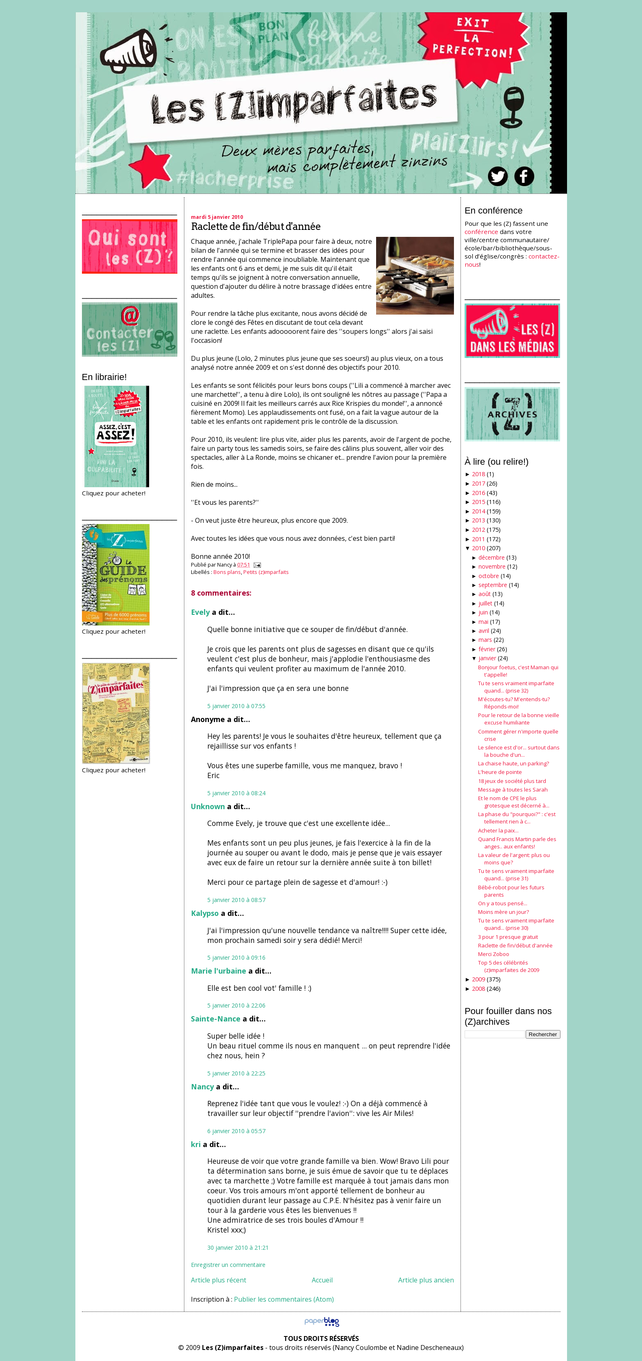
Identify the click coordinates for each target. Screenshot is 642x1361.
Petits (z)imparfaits (266, 572)
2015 (478, 502)
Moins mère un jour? (503, 912)
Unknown (208, 806)
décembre (492, 557)
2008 (478, 988)
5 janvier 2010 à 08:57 (236, 900)
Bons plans (227, 572)
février (487, 649)
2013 (478, 520)
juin (483, 612)
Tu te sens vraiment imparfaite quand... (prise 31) (516, 874)
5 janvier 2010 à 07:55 (236, 706)
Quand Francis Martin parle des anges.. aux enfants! (517, 842)
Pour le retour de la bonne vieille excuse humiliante (518, 718)
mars (485, 639)
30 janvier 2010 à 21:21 (238, 1247)
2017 (478, 483)
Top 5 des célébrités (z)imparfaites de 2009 (508, 966)
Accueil (322, 1280)
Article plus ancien (426, 1280)
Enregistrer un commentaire (228, 1265)
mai (483, 621)
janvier (487, 658)
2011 (478, 539)
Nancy (202, 1086)
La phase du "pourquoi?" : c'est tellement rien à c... (517, 817)
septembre (493, 585)
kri (196, 1144)
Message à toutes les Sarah (513, 789)
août (485, 594)
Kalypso (205, 913)
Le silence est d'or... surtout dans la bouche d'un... (519, 751)
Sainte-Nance (215, 1019)
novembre (492, 566)
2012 (478, 529)
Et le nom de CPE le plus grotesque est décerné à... (513, 801)
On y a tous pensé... (502, 903)
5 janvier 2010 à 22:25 (236, 1073)
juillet (485, 603)
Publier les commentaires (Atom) (284, 1299)
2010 (478, 548)
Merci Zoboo (493, 954)
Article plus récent (218, 1280)
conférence (481, 231)
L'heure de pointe (500, 772)
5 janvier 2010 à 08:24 (236, 793)
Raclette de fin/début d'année (256, 226)
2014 (478, 511)
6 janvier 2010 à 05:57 (236, 1131)
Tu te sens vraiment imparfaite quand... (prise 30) (516, 924)
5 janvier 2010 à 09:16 (236, 957)
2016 (478, 493)
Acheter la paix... (498, 830)
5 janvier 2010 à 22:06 (236, 1005)
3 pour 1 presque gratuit (508, 936)
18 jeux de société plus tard (512, 781)
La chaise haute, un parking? (513, 763)
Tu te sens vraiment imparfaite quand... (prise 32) (516, 686)
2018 (478, 474)
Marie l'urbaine (218, 971)
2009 (478, 979)
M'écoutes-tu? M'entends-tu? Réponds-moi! (514, 702)
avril (484, 630)
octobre (489, 576)
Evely (200, 612)
